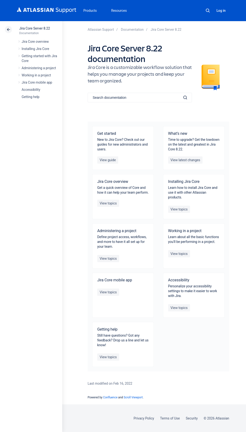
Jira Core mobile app (37, 82)
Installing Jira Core (35, 49)
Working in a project (36, 75)
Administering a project (39, 68)
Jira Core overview (35, 41)
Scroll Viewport (133, 397)
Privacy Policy (144, 418)
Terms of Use (170, 418)
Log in (221, 10)
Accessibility (31, 90)
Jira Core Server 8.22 (34, 28)
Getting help (30, 97)
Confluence (110, 397)
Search (208, 10)
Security (192, 418)
